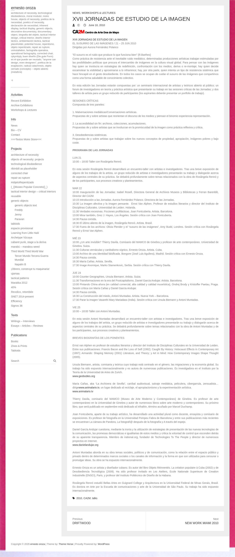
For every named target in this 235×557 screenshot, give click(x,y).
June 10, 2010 (96, 25)
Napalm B (20, 264)
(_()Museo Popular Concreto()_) (29, 186)
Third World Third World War (27, 251)
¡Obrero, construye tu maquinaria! (30, 268)
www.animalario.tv (89, 387)
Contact (15, 134)
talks (94, 498)
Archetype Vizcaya (21, 237)
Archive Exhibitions (22, 105)
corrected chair (19, 173)
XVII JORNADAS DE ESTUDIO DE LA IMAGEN (100, 39)
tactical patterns (20, 278)
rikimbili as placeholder (24, 168)
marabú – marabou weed (25, 246)
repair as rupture (20, 177)
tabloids (15, 223)
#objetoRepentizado (22, 182)
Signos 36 (16, 305)
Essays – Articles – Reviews (27, 325)
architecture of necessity (25, 154)
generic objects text (26, 205)
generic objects (19, 200)
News (76, 12)
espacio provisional (22, 228)
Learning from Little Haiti (25, 232)
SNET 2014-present (22, 296)
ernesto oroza (23, 8)
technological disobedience (26, 164)
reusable (16, 196)
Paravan (19, 219)
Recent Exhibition (21, 100)
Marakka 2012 (19, 282)
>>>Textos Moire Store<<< (26, 139)
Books (14, 341)
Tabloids (15, 350)
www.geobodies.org (84, 376)
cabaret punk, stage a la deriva (28, 242)
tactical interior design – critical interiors (33, 191)
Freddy (19, 209)
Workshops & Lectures (98, 12)
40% (13, 287)
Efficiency (16, 301)
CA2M (87, 498)
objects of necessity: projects (27, 159)
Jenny (18, 214)
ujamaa (15, 273)
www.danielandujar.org (85, 444)
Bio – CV (16, 130)
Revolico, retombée (22, 291)
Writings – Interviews (23, 321)
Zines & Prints (19, 345)
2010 (79, 498)
